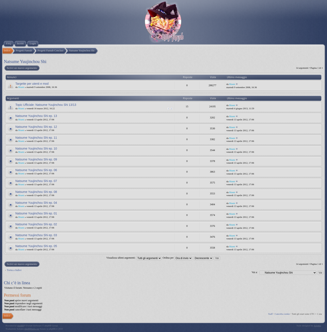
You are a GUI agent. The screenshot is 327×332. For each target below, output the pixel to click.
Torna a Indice (14, 270)
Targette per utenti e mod (32, 83)
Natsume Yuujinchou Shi (25, 61)
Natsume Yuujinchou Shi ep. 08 (36, 192)
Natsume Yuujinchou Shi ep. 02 (36, 224)
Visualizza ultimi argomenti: (133, 257)
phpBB (20, 325)
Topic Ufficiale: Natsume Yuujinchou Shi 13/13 (45, 104)
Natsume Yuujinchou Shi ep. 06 (36, 170)
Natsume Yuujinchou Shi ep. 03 (36, 235)
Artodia (317, 325)
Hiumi (21, 87)
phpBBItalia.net (31, 329)
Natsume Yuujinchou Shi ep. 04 (36, 202)
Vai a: (255, 272)
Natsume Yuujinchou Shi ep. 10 (36, 148)
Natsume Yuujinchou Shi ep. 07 (36, 181)
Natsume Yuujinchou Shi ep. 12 (36, 126)
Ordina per (178, 257)
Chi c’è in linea (17, 282)
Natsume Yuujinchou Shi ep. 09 (36, 159)
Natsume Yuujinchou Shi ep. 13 (36, 116)
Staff (270, 314)
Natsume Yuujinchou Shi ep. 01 (36, 213)
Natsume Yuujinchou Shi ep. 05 (36, 246)
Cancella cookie (282, 314)
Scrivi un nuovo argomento (21, 68)
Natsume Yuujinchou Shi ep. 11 (36, 137)
